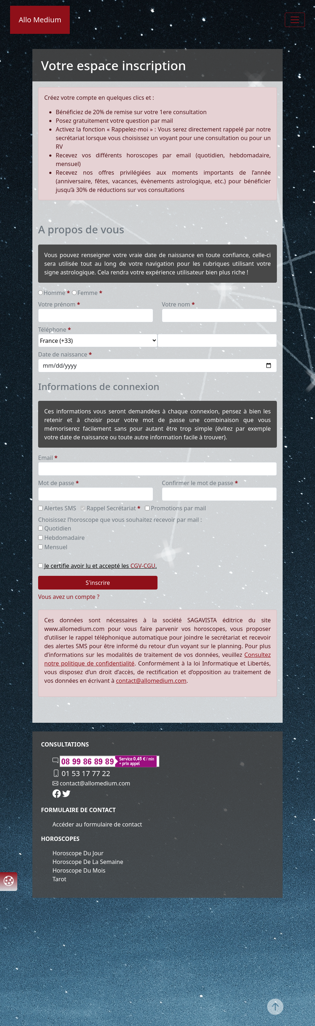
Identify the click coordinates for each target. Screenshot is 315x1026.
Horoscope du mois (78, 870)
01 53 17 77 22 (81, 773)
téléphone (52, 329)
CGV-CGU (143, 566)
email (45, 458)
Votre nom (176, 304)
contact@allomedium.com (151, 681)
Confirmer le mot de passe (197, 483)
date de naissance (62, 354)
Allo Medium (40, 19)
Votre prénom (57, 304)
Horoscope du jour (78, 853)
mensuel (55, 547)
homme (54, 293)
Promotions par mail (178, 508)
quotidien (57, 528)
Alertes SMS (60, 508)
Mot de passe (56, 483)
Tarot (59, 879)
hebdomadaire (64, 538)
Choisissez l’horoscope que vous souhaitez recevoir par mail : (120, 520)
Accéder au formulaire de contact (97, 824)
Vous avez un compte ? (68, 597)
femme (87, 293)
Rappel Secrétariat (111, 508)
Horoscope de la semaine (87, 862)
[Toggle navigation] (295, 20)
